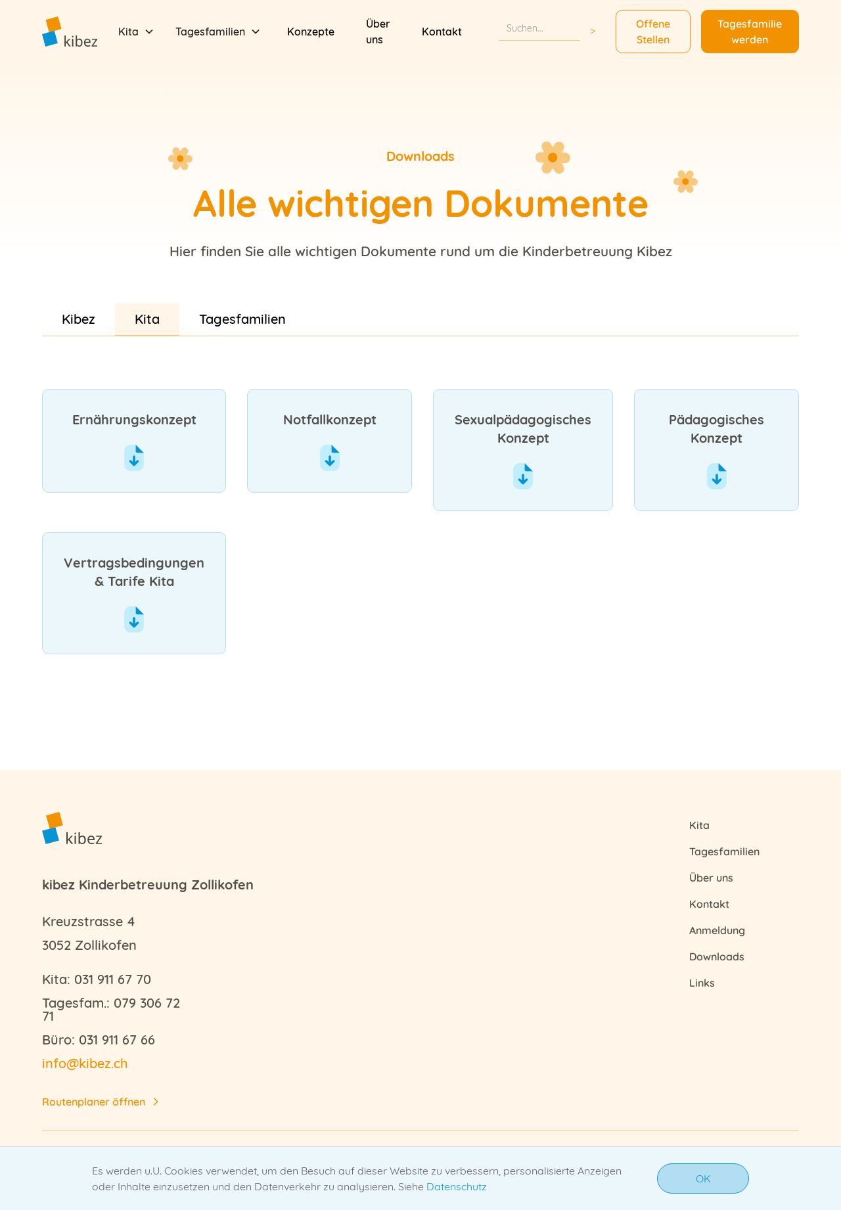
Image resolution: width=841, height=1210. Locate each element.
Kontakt (442, 31)
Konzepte (310, 31)
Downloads (716, 956)
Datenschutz (456, 1186)
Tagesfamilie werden (749, 31)
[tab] (78, 319)
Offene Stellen (653, 31)
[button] (136, 31)
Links (702, 982)
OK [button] (703, 1178)
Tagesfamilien (724, 851)
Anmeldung (717, 930)
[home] (69, 31)
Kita (699, 825)
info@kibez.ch (85, 1063)
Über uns (378, 31)
